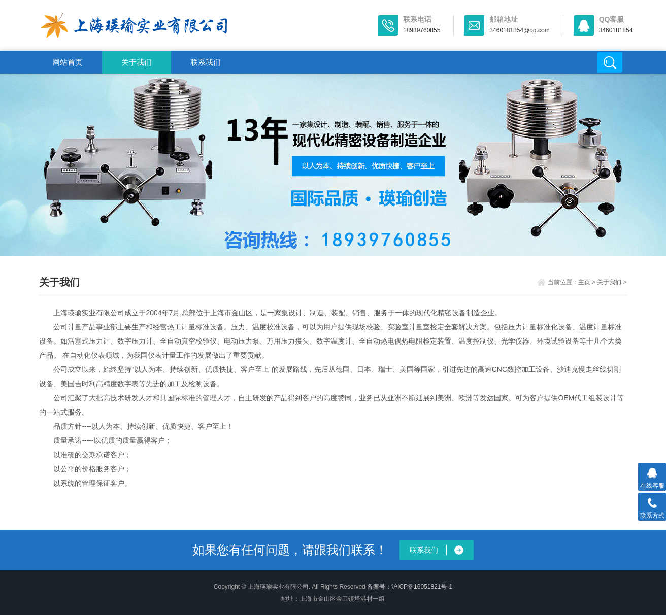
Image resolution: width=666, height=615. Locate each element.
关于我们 (136, 62)
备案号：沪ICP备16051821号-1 (409, 586)
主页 (584, 282)
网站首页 (67, 62)
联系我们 (205, 62)
